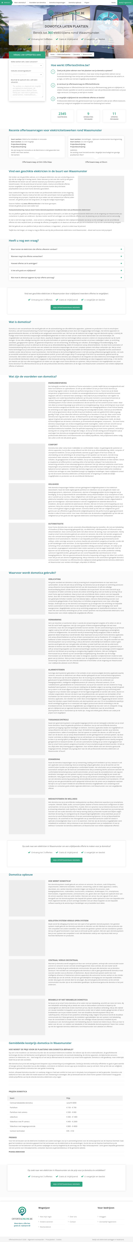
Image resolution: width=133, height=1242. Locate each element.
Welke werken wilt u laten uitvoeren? (24, 62)
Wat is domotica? (20, 3)
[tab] (66, 249)
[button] (66, 249)
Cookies (59, 1239)
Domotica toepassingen (57, 3)
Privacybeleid (50, 1239)
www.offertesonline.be (31, 203)
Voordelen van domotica (37, 3)
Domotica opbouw (75, 3)
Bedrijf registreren (125, 3)
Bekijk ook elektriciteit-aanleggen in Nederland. (108, 1239)
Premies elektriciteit (17, 1152)
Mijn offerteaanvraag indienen (66, 307)
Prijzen (87, 3)
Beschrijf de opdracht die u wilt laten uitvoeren (24, 81)
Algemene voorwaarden (36, 1239)
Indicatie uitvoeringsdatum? (21, 71)
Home (113, 3)
